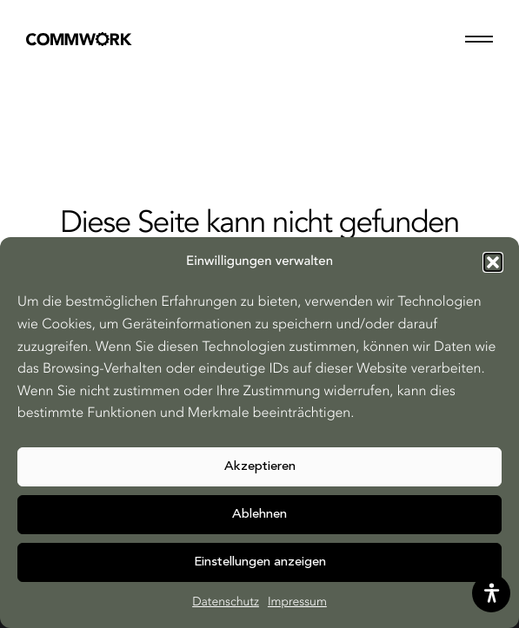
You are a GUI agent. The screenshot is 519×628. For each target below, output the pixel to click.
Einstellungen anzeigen (260, 562)
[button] (493, 262)
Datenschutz (225, 603)
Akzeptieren (260, 466)
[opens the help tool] (491, 593)
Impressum (297, 603)
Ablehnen (259, 514)
